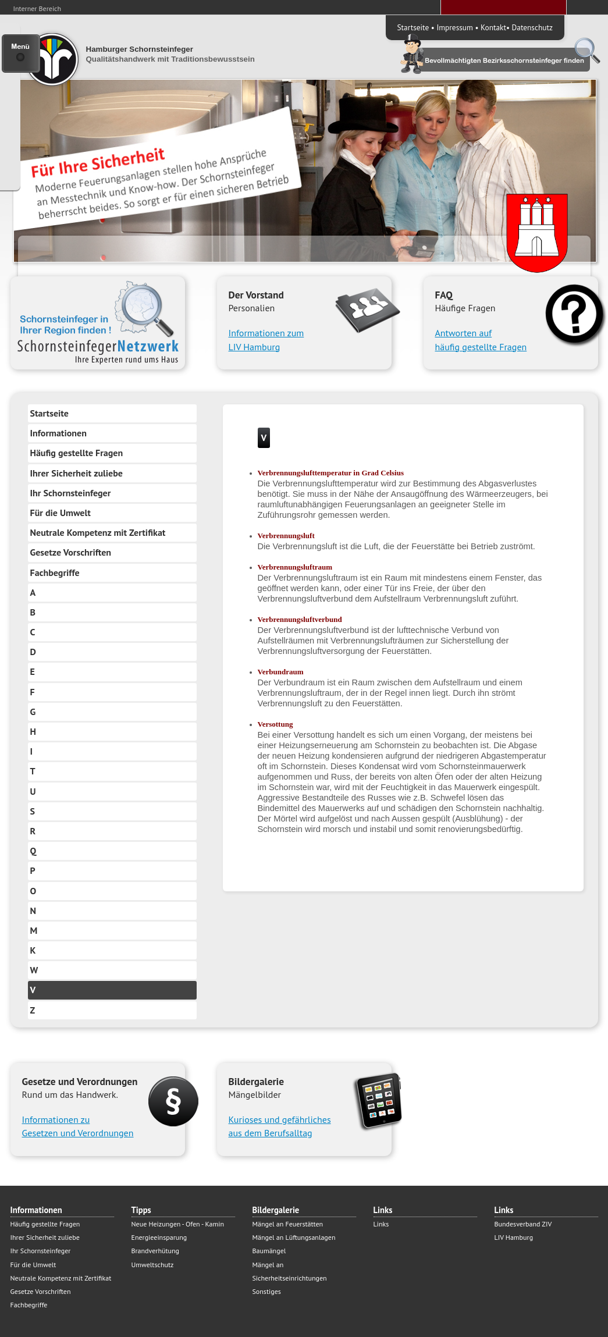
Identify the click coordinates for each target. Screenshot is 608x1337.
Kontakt (493, 27)
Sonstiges (267, 1291)
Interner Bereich (37, 8)
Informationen (58, 433)
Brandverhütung (155, 1250)
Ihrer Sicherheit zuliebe (76, 473)
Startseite (413, 27)
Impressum (454, 27)
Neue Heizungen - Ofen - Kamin (177, 1223)
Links (381, 1223)
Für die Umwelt (60, 512)
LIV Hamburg (514, 1237)
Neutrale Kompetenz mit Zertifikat (98, 532)
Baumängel (269, 1250)
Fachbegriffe (55, 572)
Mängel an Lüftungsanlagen (294, 1237)
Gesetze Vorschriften (71, 552)
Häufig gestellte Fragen (76, 452)
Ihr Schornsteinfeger (70, 493)
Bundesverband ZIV (523, 1223)
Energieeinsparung (159, 1237)
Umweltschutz (152, 1264)
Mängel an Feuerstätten (288, 1223)
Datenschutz (532, 27)
